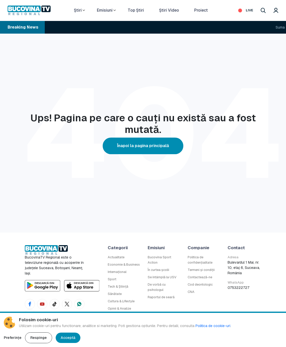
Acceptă (68, 337)
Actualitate (116, 257)
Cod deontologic (200, 284)
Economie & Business (124, 264)
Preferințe (12, 337)
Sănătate (115, 294)
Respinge (38, 337)
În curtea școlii (158, 270)
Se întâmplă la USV (162, 277)
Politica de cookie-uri (212, 325)
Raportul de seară (161, 297)
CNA (191, 292)
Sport (112, 279)
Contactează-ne (200, 277)
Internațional (117, 272)
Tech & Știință (118, 286)
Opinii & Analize (119, 308)
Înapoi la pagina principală (143, 145)
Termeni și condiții (201, 270)
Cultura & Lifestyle (121, 301)
